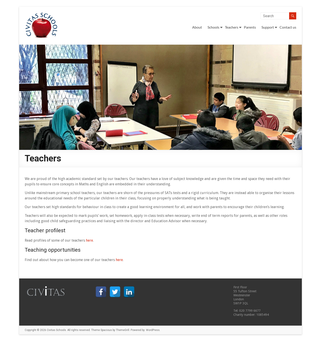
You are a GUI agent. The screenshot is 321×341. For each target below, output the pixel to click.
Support (267, 27)
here (89, 240)
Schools (213, 27)
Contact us (288, 27)
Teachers (231, 27)
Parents (250, 27)
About (197, 27)
